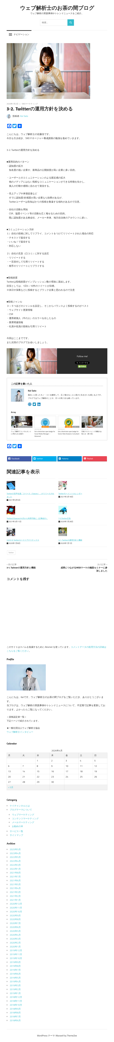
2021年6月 (15, 880)
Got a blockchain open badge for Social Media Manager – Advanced (44, 433)
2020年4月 (15, 935)
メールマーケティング (23, 822)
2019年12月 (16, 950)
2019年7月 (15, 970)
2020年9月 (15, 915)
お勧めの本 (17, 826)
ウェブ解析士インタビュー (20, 732)
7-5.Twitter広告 (64, 518)
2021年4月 (15, 888)
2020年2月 (15, 942)
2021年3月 (15, 892)
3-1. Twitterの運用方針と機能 (70, 540)
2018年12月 (16, 997)
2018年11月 (16, 1001)
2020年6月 (15, 927)
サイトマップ (16, 835)
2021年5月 (15, 884)
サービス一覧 (16, 831)
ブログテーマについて (21, 809)
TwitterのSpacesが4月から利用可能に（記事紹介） (27, 518)
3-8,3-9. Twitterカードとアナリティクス (23, 540)
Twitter (11, 552)
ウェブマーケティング (25, 427)
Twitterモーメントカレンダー (70, 493)
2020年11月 (16, 907)
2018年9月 (15, 1009)
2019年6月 (15, 973)
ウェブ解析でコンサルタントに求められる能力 (21, 432)
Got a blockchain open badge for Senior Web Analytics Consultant (68, 432)
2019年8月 (15, 966)
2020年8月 (15, 919)
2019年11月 (16, 954)
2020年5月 (15, 931)
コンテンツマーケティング (25, 818)
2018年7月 (15, 1016)
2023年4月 (15, 853)
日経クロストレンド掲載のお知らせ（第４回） (91, 432)
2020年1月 (15, 946)
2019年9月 (15, 962)
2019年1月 (15, 993)
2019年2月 (15, 989)
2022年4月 (15, 861)
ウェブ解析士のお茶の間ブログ (57, 8)
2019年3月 (15, 985)
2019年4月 (15, 981)
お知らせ (52, 427)
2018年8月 (15, 1012)
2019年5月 (15, 977)
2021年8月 (15, 872)
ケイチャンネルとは (20, 805)
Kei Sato (24, 116)
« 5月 (10, 787)
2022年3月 (15, 865)
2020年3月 (15, 938)
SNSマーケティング (30, 103)
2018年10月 (16, 1005)
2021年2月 (15, 896)
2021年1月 (15, 900)
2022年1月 (15, 869)
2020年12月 (16, 903)
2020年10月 (16, 911)
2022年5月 (15, 857)
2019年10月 (16, 958)
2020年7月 (15, 923)
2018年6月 (15, 1020)
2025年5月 (15, 849)
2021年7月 (15, 876)
